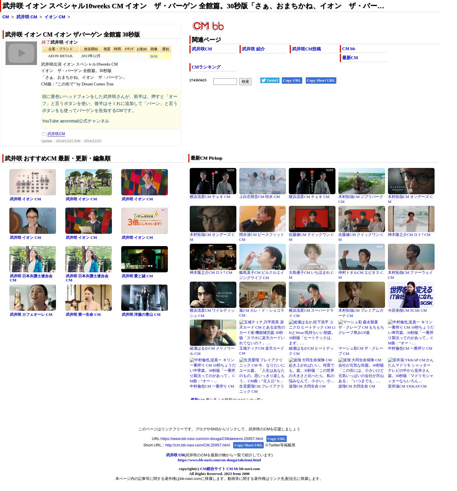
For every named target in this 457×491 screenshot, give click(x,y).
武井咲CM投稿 (306, 49)
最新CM (350, 57)
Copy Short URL (321, 80)
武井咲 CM (26, 17)
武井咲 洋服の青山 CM (141, 314)
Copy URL (292, 80)
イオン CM (54, 17)
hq (152, 55)
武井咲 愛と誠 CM (137, 276)
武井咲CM (202, 49)
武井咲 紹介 (253, 49)
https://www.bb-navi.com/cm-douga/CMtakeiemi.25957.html (212, 438)
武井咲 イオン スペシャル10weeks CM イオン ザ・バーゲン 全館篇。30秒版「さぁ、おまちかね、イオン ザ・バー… (193, 6)
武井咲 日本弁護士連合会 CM (31, 278)
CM (5, 17)
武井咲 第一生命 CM (83, 314)
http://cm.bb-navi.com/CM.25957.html (197, 445)
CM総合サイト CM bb (219, 469)
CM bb (348, 48)
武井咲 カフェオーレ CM (31, 314)
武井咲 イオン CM (25, 199)
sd (155, 55)
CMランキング (206, 67)
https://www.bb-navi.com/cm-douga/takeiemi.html (219, 460)
